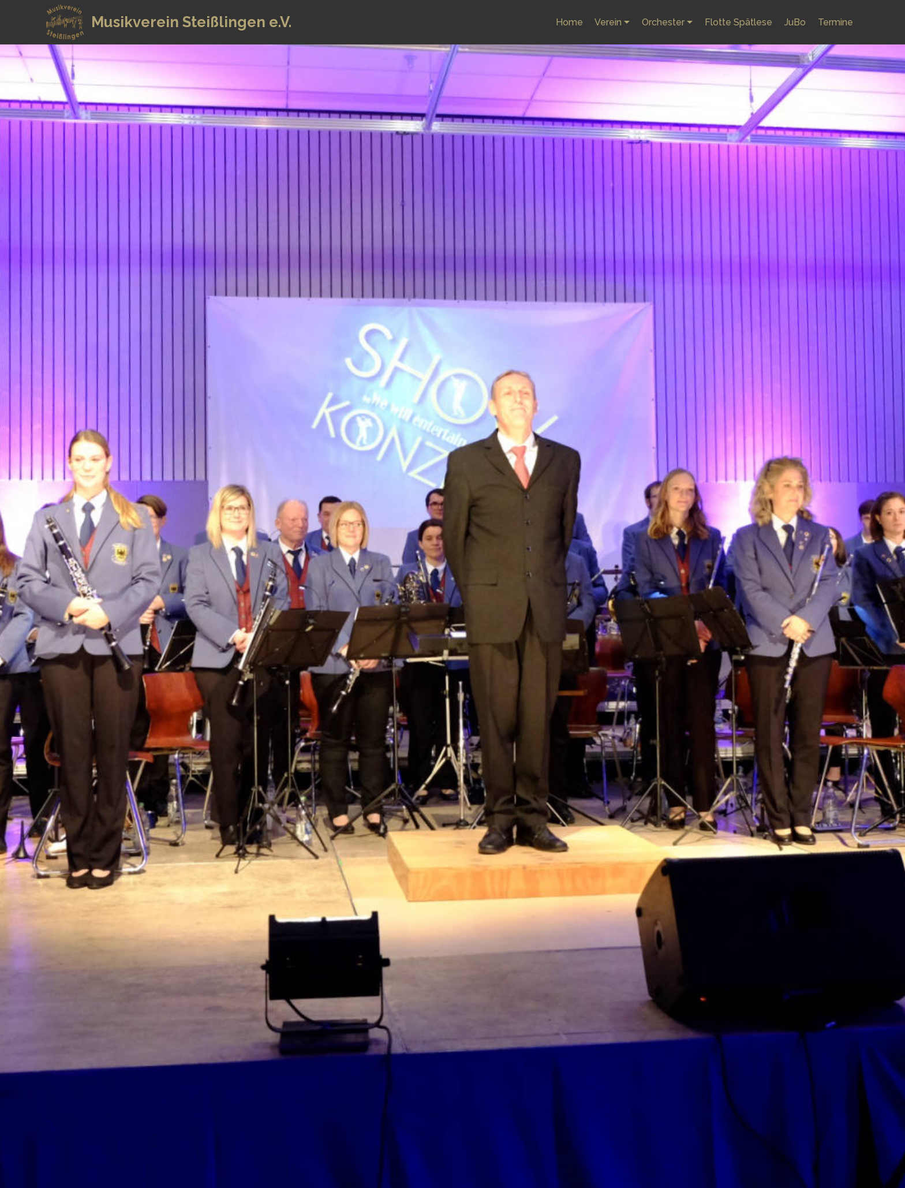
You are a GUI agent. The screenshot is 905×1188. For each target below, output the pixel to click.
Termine (835, 22)
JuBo (795, 22)
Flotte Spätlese (738, 22)
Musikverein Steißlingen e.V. (191, 22)
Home (569, 22)
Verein (608, 22)
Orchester (663, 22)
